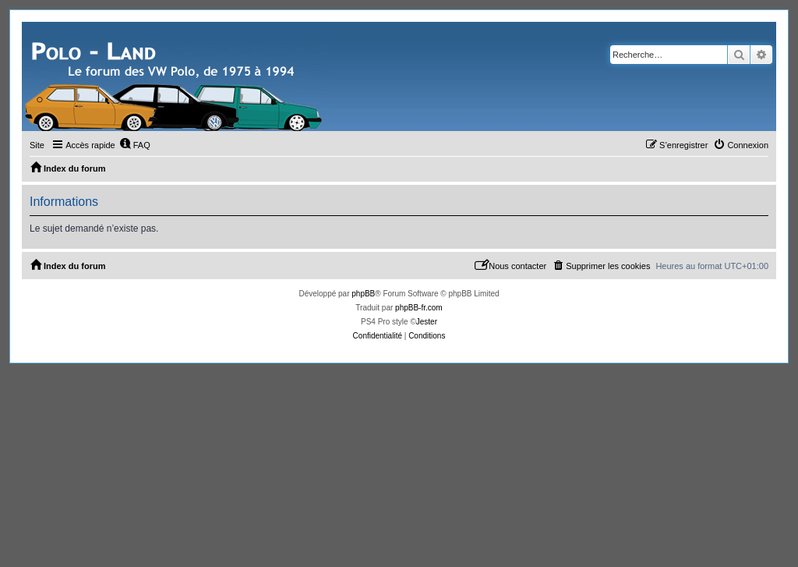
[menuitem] (134, 145)
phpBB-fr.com (419, 307)
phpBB (363, 293)
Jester (426, 321)
